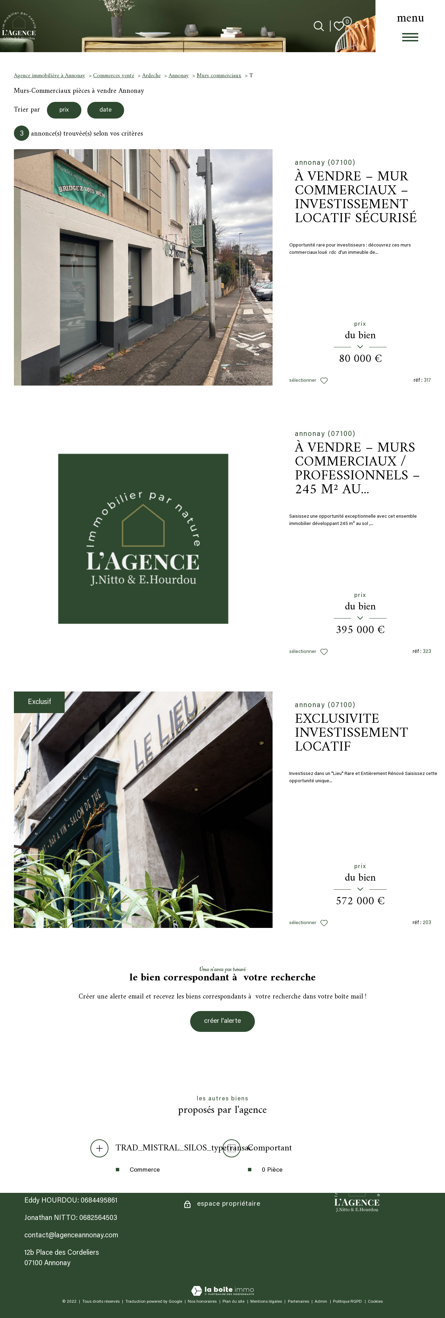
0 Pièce (272, 1171)
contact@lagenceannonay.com (71, 1235)
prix (65, 110)
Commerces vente (113, 76)
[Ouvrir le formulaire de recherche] (318, 26)
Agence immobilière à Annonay (49, 76)
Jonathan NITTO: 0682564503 (70, 1218)
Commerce (145, 1171)
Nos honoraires (202, 1302)
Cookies (375, 1302)
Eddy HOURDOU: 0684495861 (71, 1200)
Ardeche (151, 76)
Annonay (179, 76)
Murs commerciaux (219, 76)
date (109, 110)
